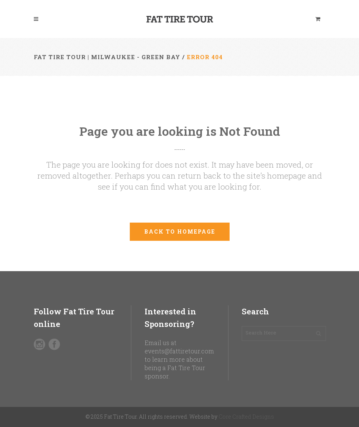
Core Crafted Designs (246, 416)
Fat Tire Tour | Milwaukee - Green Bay (107, 57)
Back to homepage (179, 231)
